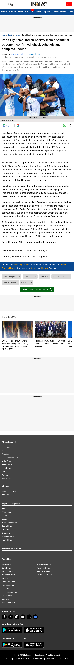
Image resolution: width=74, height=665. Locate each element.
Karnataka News (8, 603)
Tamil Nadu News (8, 585)
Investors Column (8, 464)
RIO (59, 659)
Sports (47, 12)
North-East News (8, 582)
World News (6, 512)
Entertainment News (10, 523)
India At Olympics (10, 282)
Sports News (7, 526)
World (38, 12)
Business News (8, 536)
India (20, 12)
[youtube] (22, 616)
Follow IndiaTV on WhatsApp (37, 289)
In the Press (6, 461)
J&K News (6, 599)
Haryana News (7, 571)
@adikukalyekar (34, 54)
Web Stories (6, 478)
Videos (12, 12)
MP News (5, 578)
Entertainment (59, 12)
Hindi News (6, 468)
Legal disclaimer (22, 659)
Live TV (5, 471)
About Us (5, 451)
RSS (66, 659)
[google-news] (35, 616)
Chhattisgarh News (9, 592)
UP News (5, 589)
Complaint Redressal (10, 458)
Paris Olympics (30, 276)
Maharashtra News (44, 564)
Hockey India (26, 282)
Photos (4, 516)
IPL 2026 (29, 12)
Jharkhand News (8, 575)
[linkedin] (29, 616)
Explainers (6, 533)
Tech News (6, 529)
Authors (5, 475)
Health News (7, 540)
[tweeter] (10, 616)
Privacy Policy (37, 659)
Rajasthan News (43, 568)
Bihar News (6, 564)
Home (4, 12)
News (4, 35)
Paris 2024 (44, 276)
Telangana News (43, 571)
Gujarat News (7, 596)
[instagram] (16, 616)
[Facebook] (4, 616)
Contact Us (6, 447)
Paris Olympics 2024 (11, 276)
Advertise (5, 454)
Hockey (17, 35)
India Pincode (7, 495)
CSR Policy (50, 659)
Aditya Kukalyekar (18, 54)
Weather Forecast (9, 491)
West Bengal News (44, 575)
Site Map (9, 659)
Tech (71, 12)
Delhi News (6, 568)
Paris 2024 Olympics (61, 276)
